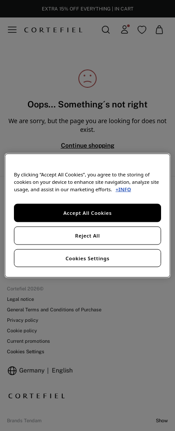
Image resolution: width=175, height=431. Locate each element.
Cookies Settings (88, 258)
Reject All (87, 235)
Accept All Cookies (87, 212)
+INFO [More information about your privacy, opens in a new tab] (123, 189)
